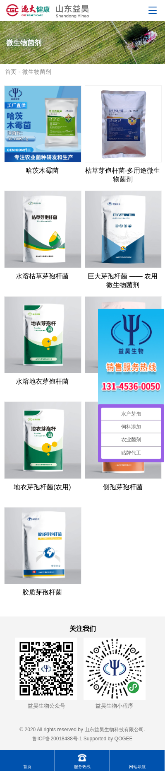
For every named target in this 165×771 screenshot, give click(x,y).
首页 (11, 71)
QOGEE (124, 739)
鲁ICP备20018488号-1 (57, 739)
